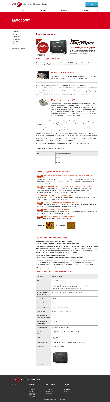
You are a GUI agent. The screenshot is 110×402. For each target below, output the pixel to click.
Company (86, 10)
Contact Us (92, 4)
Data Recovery (65, 10)
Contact (65, 391)
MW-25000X (16, 39)
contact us (76, 267)
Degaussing (16, 44)
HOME (22, 10)
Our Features (67, 389)
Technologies (49, 389)
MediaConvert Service (18, 48)
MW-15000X (16, 41)
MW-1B (15, 34)
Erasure (43, 10)
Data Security (49, 391)
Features (48, 388)
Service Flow (49, 393)
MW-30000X (16, 37)
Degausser (15, 31)
